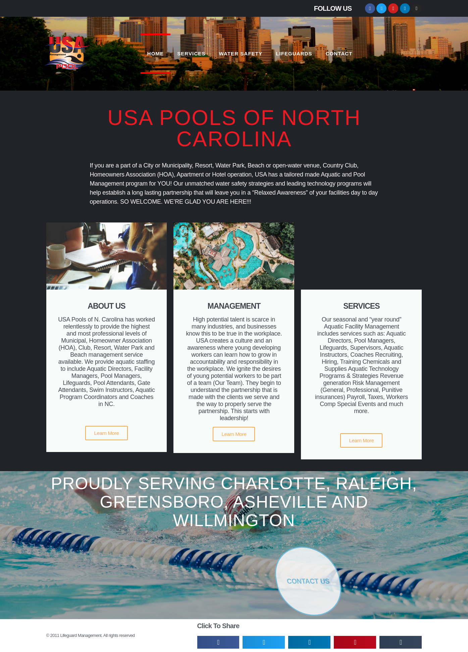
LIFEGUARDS (294, 53)
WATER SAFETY (241, 53)
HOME (155, 53)
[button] (418, 52)
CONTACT (339, 53)
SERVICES (191, 53)
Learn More (106, 433)
